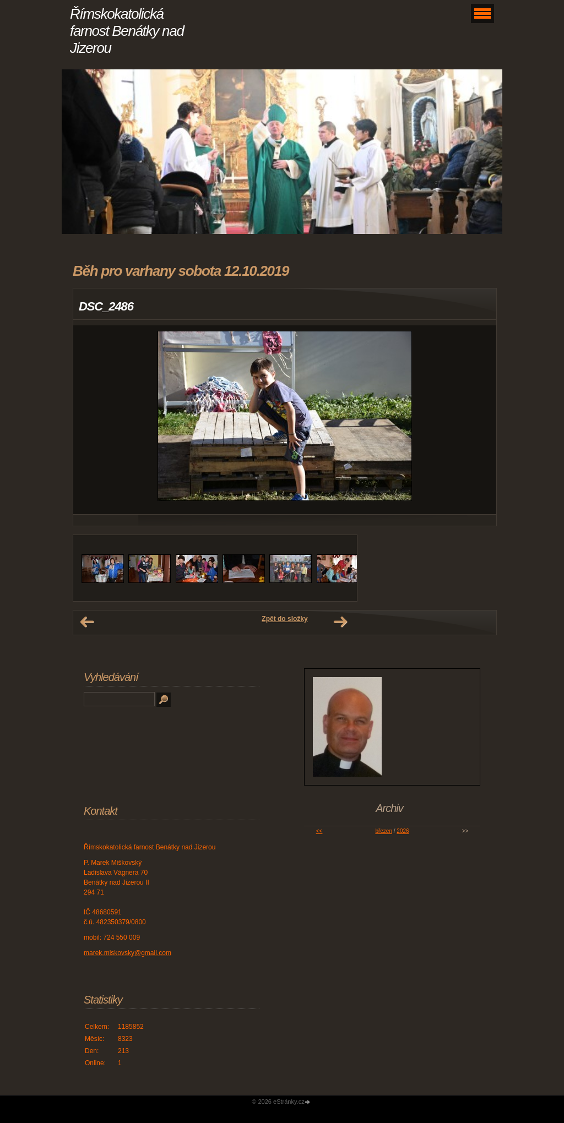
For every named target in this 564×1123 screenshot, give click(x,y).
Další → (340, 622)
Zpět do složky (284, 619)
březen (383, 831)
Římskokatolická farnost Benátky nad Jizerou (127, 31)
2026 (403, 831)
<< (319, 831)
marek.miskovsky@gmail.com (127, 953)
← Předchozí (87, 622)
